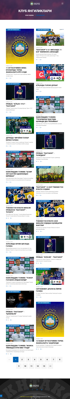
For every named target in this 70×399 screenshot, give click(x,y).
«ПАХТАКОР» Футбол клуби (26, 396)
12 (38, 366)
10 (25, 366)
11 (31, 366)
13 (44, 366)
